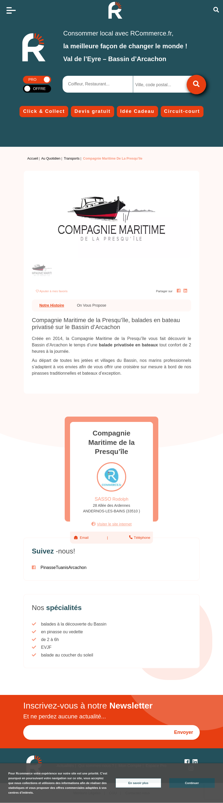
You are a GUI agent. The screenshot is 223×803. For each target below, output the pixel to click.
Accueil (32, 158)
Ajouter (54, 291)
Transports (72, 158)
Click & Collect (44, 111)
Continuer (192, 783)
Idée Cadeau (137, 111)
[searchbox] (156, 85)
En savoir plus (138, 783)
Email (84, 538)
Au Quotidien (50, 158)
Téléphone (141, 538)
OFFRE (39, 88)
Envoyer (183, 732)
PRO (32, 79)
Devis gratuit (92, 111)
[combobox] (161, 84)
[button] (44, 218)
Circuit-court (182, 111)
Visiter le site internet (114, 524)
